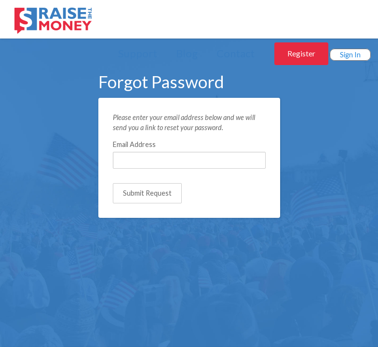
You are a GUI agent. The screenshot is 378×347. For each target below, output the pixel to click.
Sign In (350, 55)
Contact (235, 53)
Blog (187, 53)
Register (301, 53)
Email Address (134, 144)
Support (137, 53)
